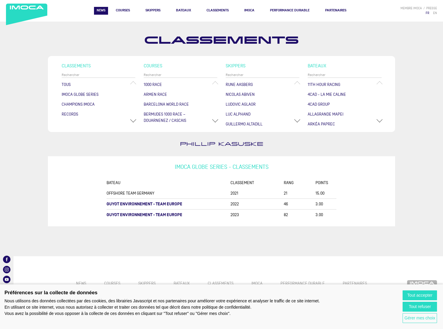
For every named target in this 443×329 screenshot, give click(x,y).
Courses (123, 10)
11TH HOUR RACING (324, 84)
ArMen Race (155, 94)
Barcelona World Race (166, 104)
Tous (66, 84)
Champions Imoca (78, 104)
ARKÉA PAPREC (321, 124)
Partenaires (335, 10)
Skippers (152, 10)
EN (435, 13)
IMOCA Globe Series (80, 94)
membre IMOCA (411, 8)
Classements (218, 10)
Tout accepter (420, 295)
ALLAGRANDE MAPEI (325, 114)
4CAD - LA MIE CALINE (327, 94)
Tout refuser (420, 306)
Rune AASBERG (239, 84)
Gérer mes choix (419, 318)
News (101, 10)
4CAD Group (319, 104)
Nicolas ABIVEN (240, 94)
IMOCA (249, 10)
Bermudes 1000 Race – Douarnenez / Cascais (165, 117)
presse (431, 8)
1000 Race (153, 84)
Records (70, 114)
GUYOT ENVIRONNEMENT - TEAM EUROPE (144, 204)
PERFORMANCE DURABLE (290, 10)
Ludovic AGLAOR (241, 104)
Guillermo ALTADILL (244, 124)
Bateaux (183, 10)
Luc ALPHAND (238, 114)
